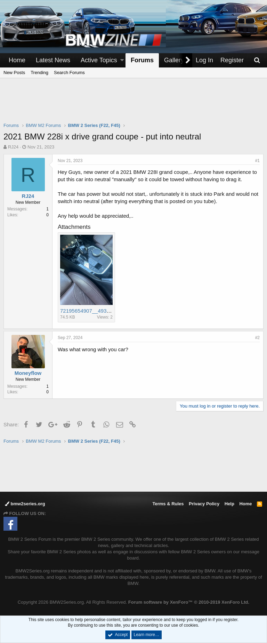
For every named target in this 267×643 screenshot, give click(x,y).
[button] (122, 60)
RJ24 (13, 147)
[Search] (257, 60)
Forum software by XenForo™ (188, 602)
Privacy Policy (204, 503)
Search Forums (69, 72)
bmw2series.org (25, 503)
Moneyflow (28, 373)
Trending (39, 72)
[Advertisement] (133, 104)
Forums (142, 60)
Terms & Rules (168, 503)
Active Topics (99, 60)
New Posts (14, 72)
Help (229, 503)
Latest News (53, 60)
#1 (257, 160)
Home (17, 60)
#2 (257, 337)
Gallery (174, 60)
